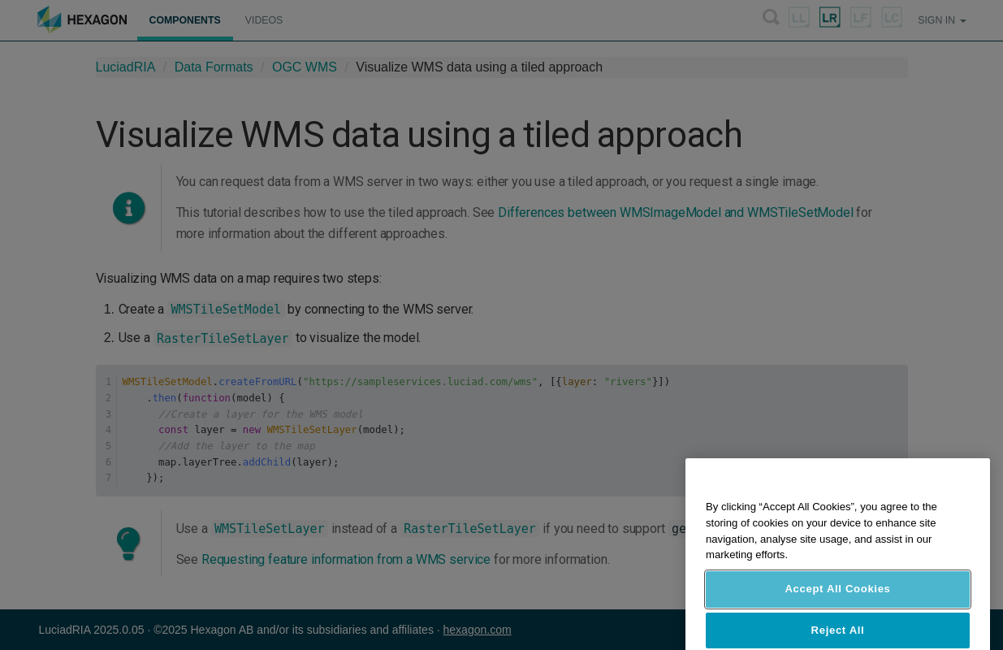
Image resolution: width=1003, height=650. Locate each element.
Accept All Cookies (837, 607)
